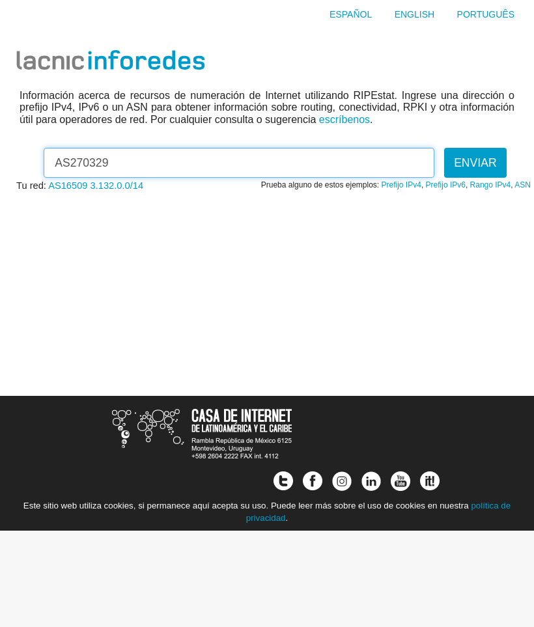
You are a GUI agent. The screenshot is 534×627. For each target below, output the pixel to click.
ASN (522, 184)
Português (485, 14)
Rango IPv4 (490, 184)
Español (351, 14)
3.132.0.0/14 (117, 185)
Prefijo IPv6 (446, 184)
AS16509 (67, 185)
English (414, 14)
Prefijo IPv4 (401, 184)
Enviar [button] (475, 162)
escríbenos (344, 119)
